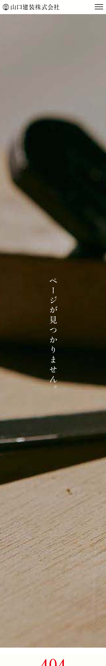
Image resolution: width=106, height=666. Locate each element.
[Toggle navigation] (99, 7)
